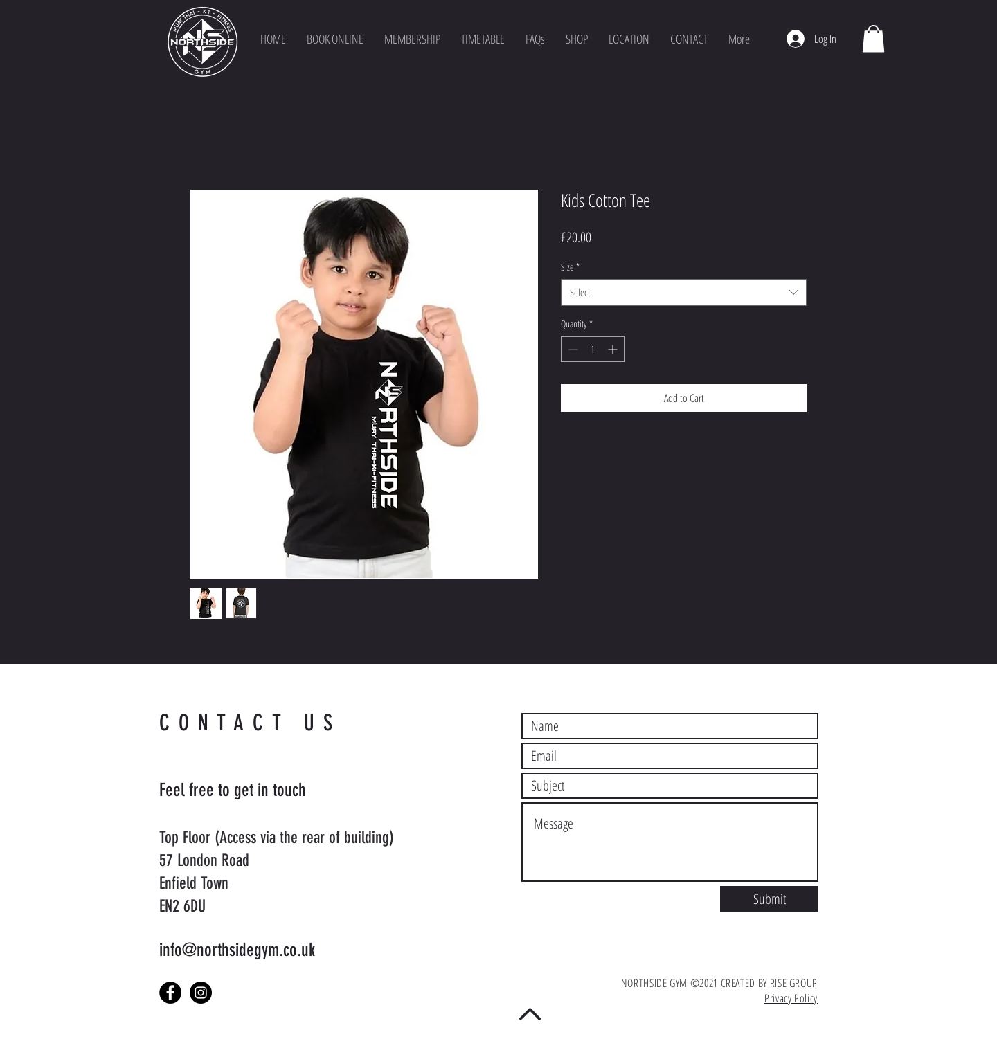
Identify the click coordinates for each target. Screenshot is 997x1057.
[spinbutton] (592, 349)
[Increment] (613, 349)
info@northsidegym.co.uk (237, 950)
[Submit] (769, 899)
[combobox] (684, 292)
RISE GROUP (794, 983)
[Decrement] (571, 349)
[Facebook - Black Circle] (170, 993)
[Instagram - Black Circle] (201, 993)
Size (570, 266)
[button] (629, 38)
